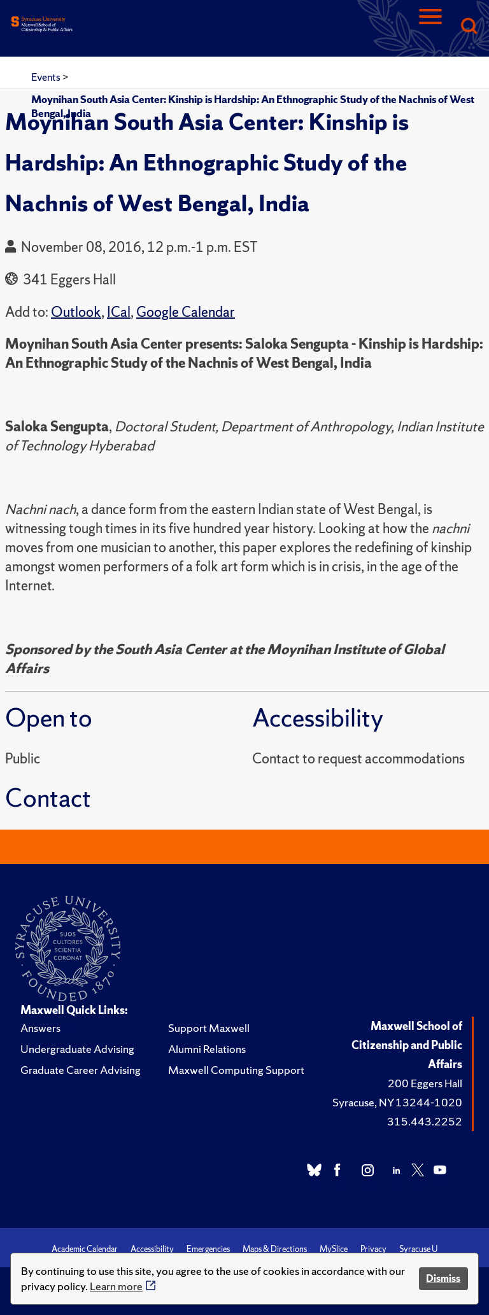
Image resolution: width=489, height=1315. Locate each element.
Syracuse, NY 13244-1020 (397, 1102)
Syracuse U (418, 1249)
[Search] (468, 27)
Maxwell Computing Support (236, 1069)
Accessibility (152, 1249)
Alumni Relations (207, 1048)
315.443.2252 (424, 1121)
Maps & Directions (275, 1249)
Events (46, 77)
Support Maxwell (209, 1027)
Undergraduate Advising (77, 1048)
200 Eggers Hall (425, 1083)
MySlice (334, 1249)
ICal (119, 312)
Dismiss (443, 1278)
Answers (40, 1027)
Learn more (116, 1286)
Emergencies (208, 1249)
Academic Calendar (85, 1249)
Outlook (76, 312)
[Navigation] (430, 27)
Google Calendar (185, 312)
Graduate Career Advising (80, 1069)
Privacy (373, 1249)
